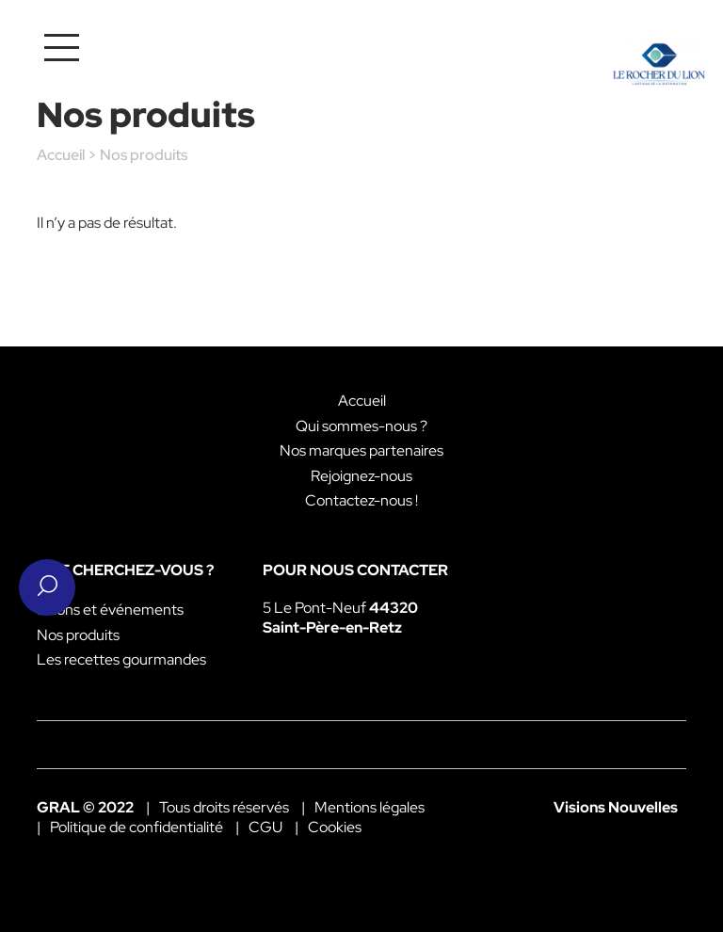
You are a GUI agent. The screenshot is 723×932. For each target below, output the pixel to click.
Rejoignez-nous (361, 476)
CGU (265, 827)
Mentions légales (369, 807)
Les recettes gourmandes (121, 659)
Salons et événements (110, 609)
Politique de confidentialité (136, 827)
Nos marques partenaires (361, 450)
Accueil (61, 155)
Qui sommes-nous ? (361, 426)
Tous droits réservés (224, 807)
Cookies (335, 827)
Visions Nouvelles (616, 807)
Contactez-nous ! (361, 500)
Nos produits (78, 635)
